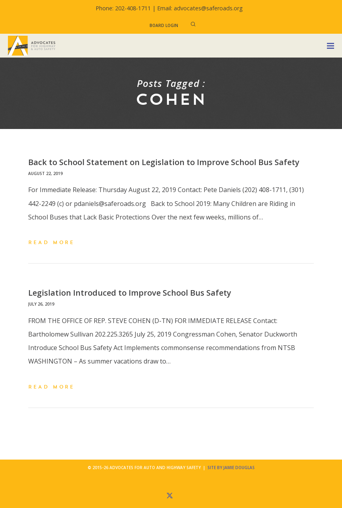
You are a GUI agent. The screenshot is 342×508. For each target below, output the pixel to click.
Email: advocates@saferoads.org (200, 8)
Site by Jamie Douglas (231, 467)
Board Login (164, 25)
